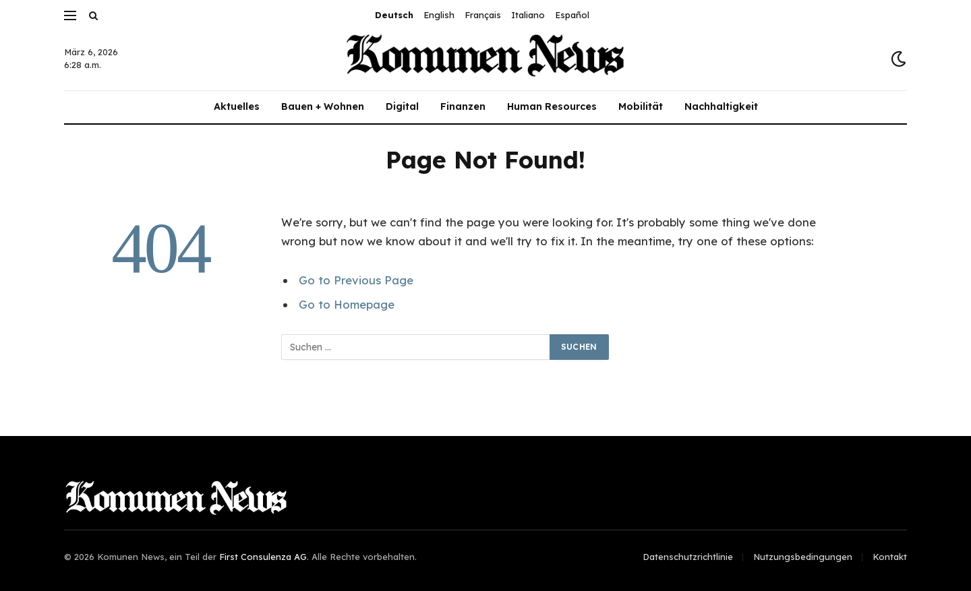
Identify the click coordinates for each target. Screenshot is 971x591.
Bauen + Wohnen (322, 106)
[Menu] (70, 15)
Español (572, 14)
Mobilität (640, 106)
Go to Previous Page (356, 280)
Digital (402, 106)
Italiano (528, 14)
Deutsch (394, 14)
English (438, 14)
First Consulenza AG (263, 556)
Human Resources (552, 106)
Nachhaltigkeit (721, 106)
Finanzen (463, 106)
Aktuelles (237, 106)
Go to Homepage (346, 304)
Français (483, 14)
